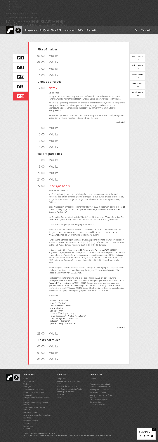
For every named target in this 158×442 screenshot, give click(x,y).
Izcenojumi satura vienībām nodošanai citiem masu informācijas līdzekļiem (101, 397)
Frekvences (28, 426)
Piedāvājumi (96, 374)
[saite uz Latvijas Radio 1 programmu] (20, 58)
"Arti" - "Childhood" (57, 308)
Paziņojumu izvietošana (99, 389)
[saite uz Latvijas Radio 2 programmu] (20, 67)
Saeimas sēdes (96, 402)
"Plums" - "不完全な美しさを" (62, 313)
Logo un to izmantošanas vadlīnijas (37, 415)
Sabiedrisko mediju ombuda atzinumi (34, 408)
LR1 (22, 24)
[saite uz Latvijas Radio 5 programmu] (20, 86)
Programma (31, 30)
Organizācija (28, 381)
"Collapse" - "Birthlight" (59, 321)
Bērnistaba (16, 6)
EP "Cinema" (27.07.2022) (67, 232)
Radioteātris (50, 24)
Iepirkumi (60, 394)
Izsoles (59, 397)
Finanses (61, 374)
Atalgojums (61, 378)
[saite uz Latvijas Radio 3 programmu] (20, 77)
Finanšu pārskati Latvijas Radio (69, 389)
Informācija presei (30, 420)
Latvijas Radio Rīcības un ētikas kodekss (36, 398)
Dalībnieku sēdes (30, 412)
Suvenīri (93, 378)
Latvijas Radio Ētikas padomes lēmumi (35, 403)
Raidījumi (44, 30)
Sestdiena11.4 (137, 57)
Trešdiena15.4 (137, 93)
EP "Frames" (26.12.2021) (93, 229)
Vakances (27, 423)
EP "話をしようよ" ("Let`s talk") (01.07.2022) (97, 242)
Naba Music (70, 30)
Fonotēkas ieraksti (97, 405)
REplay (14, 4)
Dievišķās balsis (59, 186)
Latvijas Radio (13, 24)
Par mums (29, 374)
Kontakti (91, 30)
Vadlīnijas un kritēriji (98, 392)
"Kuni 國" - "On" (56, 311)
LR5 (35, 24)
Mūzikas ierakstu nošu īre (100, 387)
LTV (13, 9)
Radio (25, 378)
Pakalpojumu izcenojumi (100, 384)
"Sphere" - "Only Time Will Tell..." (63, 323)
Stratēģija (27, 387)
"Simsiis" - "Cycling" (57, 303)
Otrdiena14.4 (137, 84)
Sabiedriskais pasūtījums (33, 389)
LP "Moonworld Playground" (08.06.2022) (98, 250)
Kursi (92, 381)
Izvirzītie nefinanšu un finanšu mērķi (69, 382)
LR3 (31, 24)
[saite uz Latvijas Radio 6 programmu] (20, 96)
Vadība (26, 384)
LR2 (26, 24)
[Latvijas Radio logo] (14, 30)
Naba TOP (56, 30)
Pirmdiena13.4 (137, 75)
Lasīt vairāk (120, 122)
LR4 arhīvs (62, 24)
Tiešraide (146, 30)
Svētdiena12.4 (137, 66)
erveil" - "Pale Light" (60, 300)
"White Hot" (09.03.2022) (60, 219)
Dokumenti (27, 395)
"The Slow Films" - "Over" (60, 305)
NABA (41, 24)
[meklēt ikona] (136, 30)
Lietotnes (27, 418)
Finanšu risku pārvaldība (67, 386)
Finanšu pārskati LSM (65, 391)
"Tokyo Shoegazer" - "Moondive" (63, 318)
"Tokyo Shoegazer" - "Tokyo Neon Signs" (67, 316)
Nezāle (53, 88)
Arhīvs (81, 30)
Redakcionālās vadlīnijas (33, 392)
